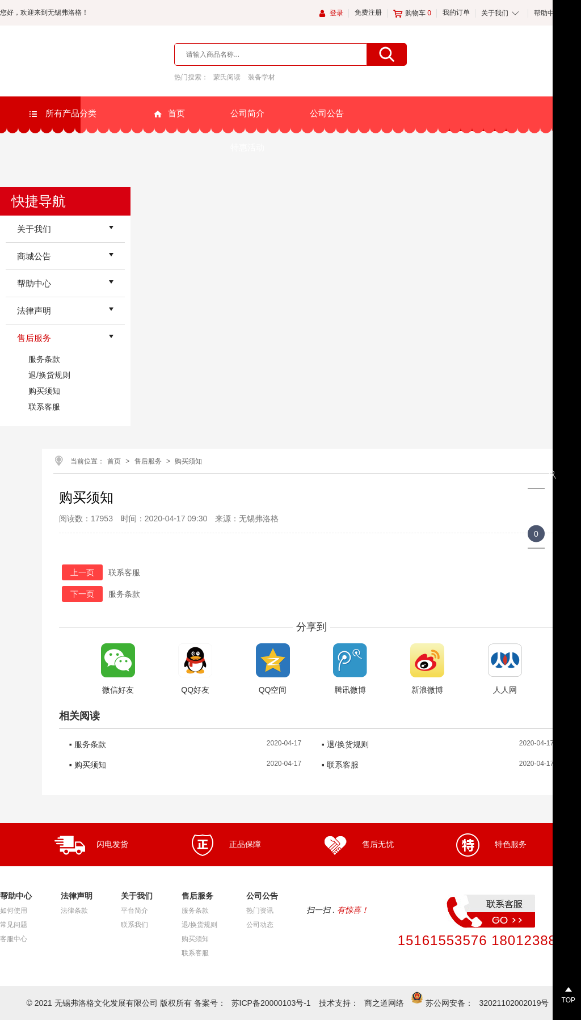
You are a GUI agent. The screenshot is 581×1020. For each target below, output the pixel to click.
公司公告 (327, 113)
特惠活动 (247, 147)
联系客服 (44, 406)
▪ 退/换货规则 (345, 744)
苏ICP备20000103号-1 (271, 1003)
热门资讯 (259, 910)
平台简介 (134, 910)
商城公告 (34, 256)
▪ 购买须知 (87, 764)
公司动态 (259, 925)
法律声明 (34, 310)
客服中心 (13, 939)
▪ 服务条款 (87, 744)
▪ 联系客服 (340, 764)
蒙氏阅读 (227, 77)
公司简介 (247, 113)
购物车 (412, 13)
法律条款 (74, 910)
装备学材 (261, 77)
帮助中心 (547, 13)
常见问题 (13, 925)
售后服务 (34, 338)
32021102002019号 (514, 1003)
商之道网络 (384, 1003)
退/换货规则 (49, 375)
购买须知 (44, 390)
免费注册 (368, 12)
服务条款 (44, 359)
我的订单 (456, 12)
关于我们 (494, 13)
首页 (169, 113)
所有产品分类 (62, 113)
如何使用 (13, 910)
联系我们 (134, 925)
